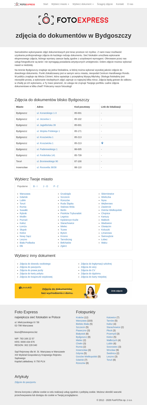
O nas (130, 4)
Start (45, 4)
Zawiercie (106, 207)
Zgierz (64, 246)
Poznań (23, 220)
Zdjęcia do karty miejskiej (93, 276)
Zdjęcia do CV (88, 270)
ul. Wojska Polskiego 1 (48, 131)
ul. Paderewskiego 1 (47, 149)
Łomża (23, 226)
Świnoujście (107, 236)
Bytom (64, 233)
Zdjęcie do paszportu (25, 382)
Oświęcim (106, 226)
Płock (109, 330)
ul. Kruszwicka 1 (45, 137)
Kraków (80, 317)
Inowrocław (81, 350)
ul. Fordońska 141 (46, 155)
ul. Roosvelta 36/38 (46, 167)
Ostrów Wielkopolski (111, 210)
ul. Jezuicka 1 (44, 119)
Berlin (63, 210)
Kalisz (23, 223)
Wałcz (104, 242)
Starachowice (67, 223)
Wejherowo (107, 203)
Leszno (23, 239)
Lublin (23, 200)
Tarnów (110, 320)
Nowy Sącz (25, 236)
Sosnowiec (112, 346)
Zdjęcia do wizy (89, 267)
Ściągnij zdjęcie (105, 4)
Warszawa (25, 193)
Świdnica (111, 353)
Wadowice (106, 223)
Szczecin (65, 197)
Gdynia (79, 353)
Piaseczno (81, 330)
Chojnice (105, 213)
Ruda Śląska (67, 203)
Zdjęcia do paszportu (30, 267)
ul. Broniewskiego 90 (47, 161)
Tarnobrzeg (66, 239)
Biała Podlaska (27, 242)
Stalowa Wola (67, 207)
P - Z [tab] (55, 186)
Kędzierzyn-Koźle (69, 220)
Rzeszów (65, 200)
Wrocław (111, 350)
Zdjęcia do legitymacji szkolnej (96, 263)
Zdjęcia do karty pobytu (31, 273)
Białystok (80, 333)
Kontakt (120, 4)
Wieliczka (106, 197)
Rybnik (23, 213)
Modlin (23, 216)
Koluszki (105, 229)
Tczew (64, 229)
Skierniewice (107, 193)
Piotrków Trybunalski (71, 213)
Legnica (65, 216)
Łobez (104, 239)
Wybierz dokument (83, 4)
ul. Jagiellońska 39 (46, 125)
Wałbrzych (112, 340)
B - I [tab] (35, 186)
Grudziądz (66, 193)
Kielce (23, 233)
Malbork (105, 220)
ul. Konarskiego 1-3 (47, 113)
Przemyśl (111, 333)
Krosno (64, 236)
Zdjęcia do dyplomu (91, 273)
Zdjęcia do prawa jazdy (31, 270)
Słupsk (23, 229)
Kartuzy (105, 216)
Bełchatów (66, 242)
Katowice (111, 317)
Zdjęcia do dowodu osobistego (35, 263)
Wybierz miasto (60, 4)
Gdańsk (24, 197)
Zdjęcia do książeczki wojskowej (36, 276)
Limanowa (106, 233)
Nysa (103, 200)
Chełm (79, 343)
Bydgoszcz (81, 337)
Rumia (23, 207)
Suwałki (24, 210)
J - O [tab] (45, 186)
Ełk (21, 246)
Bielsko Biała (82, 324)
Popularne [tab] (22, 186)
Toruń (23, 203)
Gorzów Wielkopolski (86, 356)
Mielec (64, 226)
